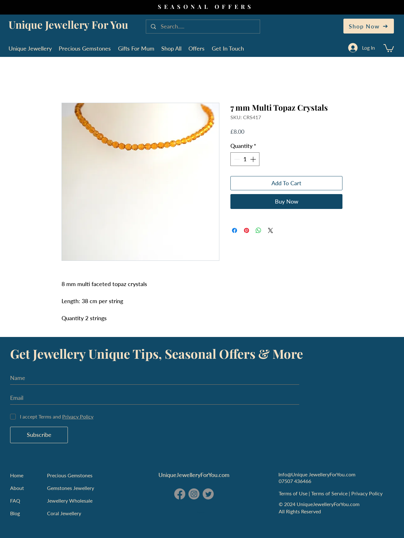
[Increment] (253, 159)
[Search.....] (204, 26)
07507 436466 (295, 481)
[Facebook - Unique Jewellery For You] (179, 493)
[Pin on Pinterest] (246, 230)
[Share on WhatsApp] (258, 230)
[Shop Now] (368, 26)
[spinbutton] (245, 159)
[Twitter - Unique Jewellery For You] (208, 493)
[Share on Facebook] (234, 230)
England (201, 512)
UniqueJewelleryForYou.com (193, 474)
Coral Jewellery (64, 513)
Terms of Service (330, 493)
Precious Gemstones (69, 475)
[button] (388, 47)
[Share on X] (270, 230)
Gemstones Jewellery (70, 488)
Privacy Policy (367, 493)
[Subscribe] (39, 435)
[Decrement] (236, 159)
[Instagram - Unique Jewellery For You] (193, 493)
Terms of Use (294, 493)
